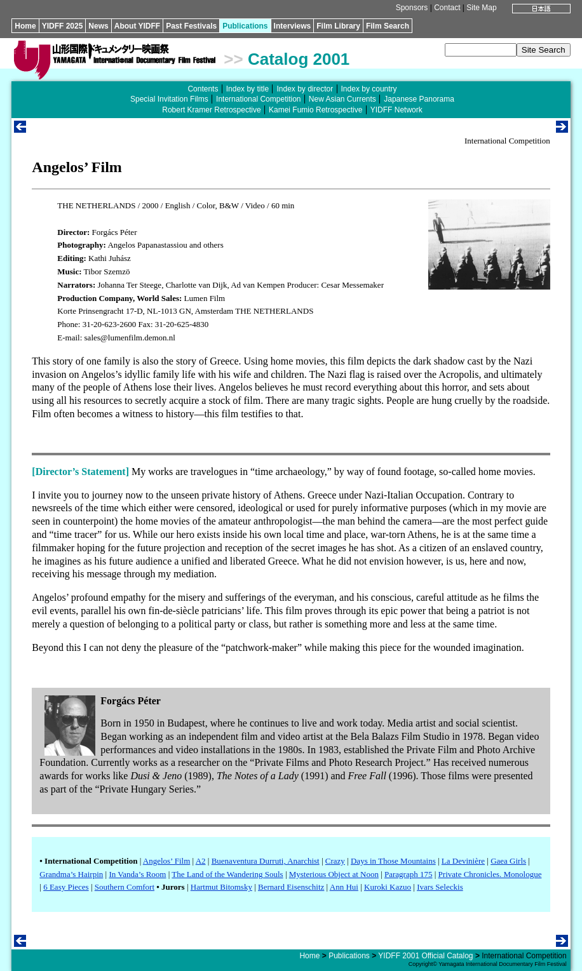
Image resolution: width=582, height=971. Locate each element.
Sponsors (412, 7)
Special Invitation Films (169, 99)
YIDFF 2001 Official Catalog (425, 955)
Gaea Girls (508, 861)
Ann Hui (344, 887)
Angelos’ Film (167, 861)
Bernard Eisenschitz (291, 887)
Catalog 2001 (298, 59)
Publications (244, 26)
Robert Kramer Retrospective (211, 109)
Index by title (247, 88)
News (98, 26)
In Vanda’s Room (137, 874)
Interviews (292, 26)
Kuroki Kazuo (387, 887)
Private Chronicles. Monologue (490, 874)
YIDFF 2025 (62, 26)
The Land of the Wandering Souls (227, 874)
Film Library (338, 26)
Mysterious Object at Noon (334, 874)
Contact (447, 7)
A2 (201, 861)
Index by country (369, 88)
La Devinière (463, 861)
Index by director (304, 88)
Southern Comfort (124, 887)
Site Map (481, 7)
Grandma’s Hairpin (71, 874)
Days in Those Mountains (393, 861)
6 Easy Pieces (65, 887)
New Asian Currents (342, 99)
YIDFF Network (396, 109)
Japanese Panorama (419, 99)
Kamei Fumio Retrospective (315, 109)
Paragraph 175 (408, 874)
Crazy (335, 861)
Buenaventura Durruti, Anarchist (266, 861)
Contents (202, 88)
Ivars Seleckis (440, 887)
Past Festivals (191, 26)
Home (25, 26)
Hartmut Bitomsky (221, 887)
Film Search (387, 26)
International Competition (258, 99)
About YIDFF (137, 26)
